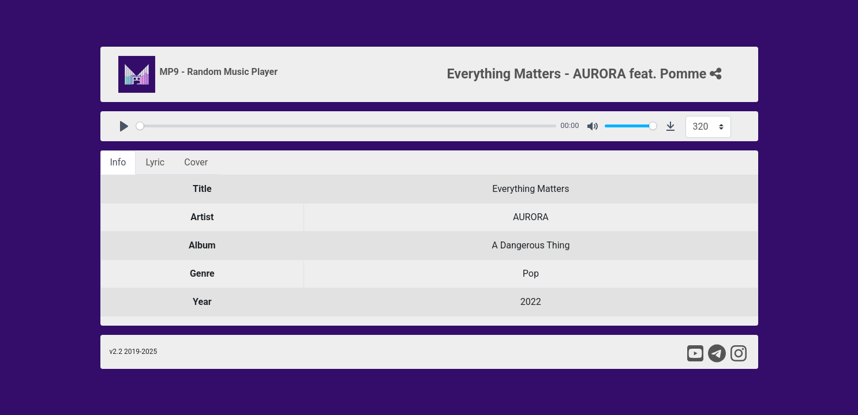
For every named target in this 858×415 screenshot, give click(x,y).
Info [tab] (118, 162)
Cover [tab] (196, 162)
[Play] (124, 126)
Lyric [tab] (154, 162)
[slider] (346, 125)
